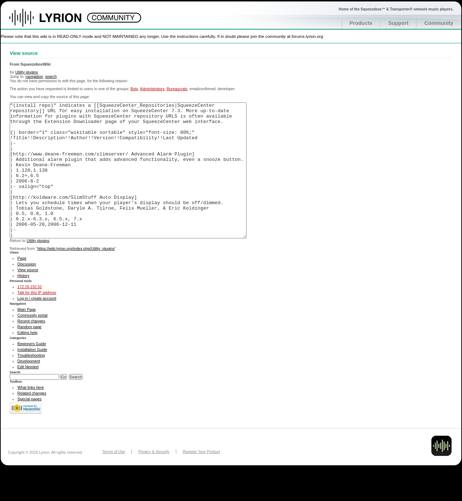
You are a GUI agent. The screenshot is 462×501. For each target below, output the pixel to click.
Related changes (31, 420)
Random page (29, 354)
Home (53, 21)
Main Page (26, 336)
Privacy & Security (153, 478)
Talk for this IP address (36, 319)
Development (28, 388)
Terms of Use (113, 478)
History (23, 302)
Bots (134, 89)
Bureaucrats (176, 89)
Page (21, 285)
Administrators (152, 89)
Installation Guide (32, 376)
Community (438, 23)
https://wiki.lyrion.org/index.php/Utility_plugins (76, 275)
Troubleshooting (31, 382)
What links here (30, 414)
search (51, 76)
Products (361, 23)
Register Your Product (201, 478)
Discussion (26, 291)
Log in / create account (36, 325)
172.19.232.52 (29, 314)
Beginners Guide (31, 371)
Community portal (32, 342)
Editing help (27, 359)
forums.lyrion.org (307, 36)
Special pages (29, 426)
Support (398, 23)
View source (27, 297)
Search (15, 399)
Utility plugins (26, 72)
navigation (34, 76)
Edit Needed (28, 394)
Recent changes (31, 348)
